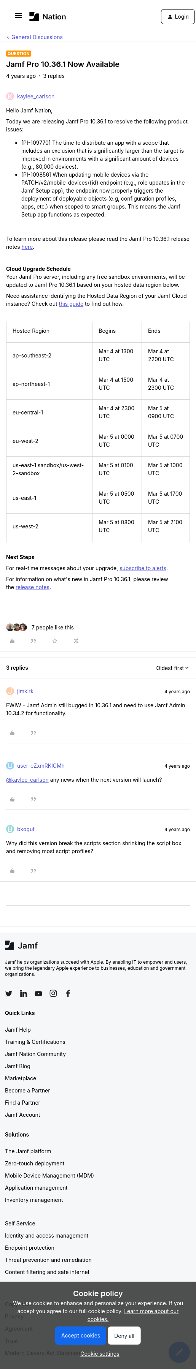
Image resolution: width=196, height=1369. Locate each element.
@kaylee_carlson (27, 779)
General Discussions (37, 37)
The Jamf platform (28, 1151)
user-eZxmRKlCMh (41, 765)
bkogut (26, 829)
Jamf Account (22, 1114)
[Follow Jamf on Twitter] (9, 994)
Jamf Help (18, 1029)
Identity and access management (46, 1235)
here (27, 246)
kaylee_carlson (35, 96)
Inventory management (34, 1200)
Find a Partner (22, 1102)
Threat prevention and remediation (48, 1260)
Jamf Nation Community (35, 1054)
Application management (36, 1187)
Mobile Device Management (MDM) (49, 1175)
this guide (71, 303)
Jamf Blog (17, 1066)
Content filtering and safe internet (47, 1272)
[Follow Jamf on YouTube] (38, 993)
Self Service (20, 1223)
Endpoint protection (29, 1247)
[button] (18, 18)
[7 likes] (40, 627)
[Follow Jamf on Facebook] (68, 993)
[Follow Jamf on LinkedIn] (23, 993)
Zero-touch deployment (34, 1163)
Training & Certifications (35, 1042)
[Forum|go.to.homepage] (47, 16)
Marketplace (20, 1078)
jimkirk (25, 691)
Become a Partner (27, 1090)
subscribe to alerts (143, 568)
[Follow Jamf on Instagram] (53, 993)
